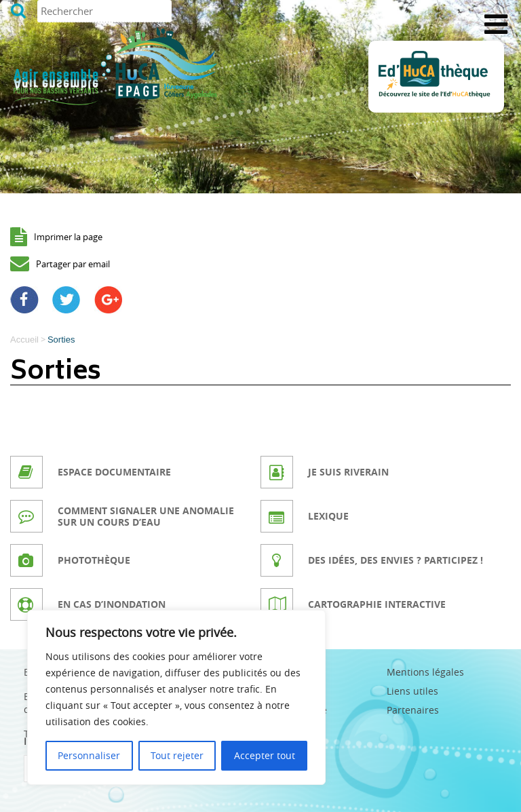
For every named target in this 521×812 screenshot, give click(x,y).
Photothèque (94, 560)
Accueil (24, 339)
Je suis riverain (348, 471)
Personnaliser (89, 755)
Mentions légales (425, 671)
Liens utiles (412, 690)
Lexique (328, 515)
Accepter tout (264, 755)
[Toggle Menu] (496, 24)
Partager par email (73, 264)
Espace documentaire (114, 471)
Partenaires (413, 709)
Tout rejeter (177, 755)
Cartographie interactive (377, 604)
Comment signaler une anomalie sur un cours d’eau (146, 516)
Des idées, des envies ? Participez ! (395, 560)
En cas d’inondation (112, 604)
